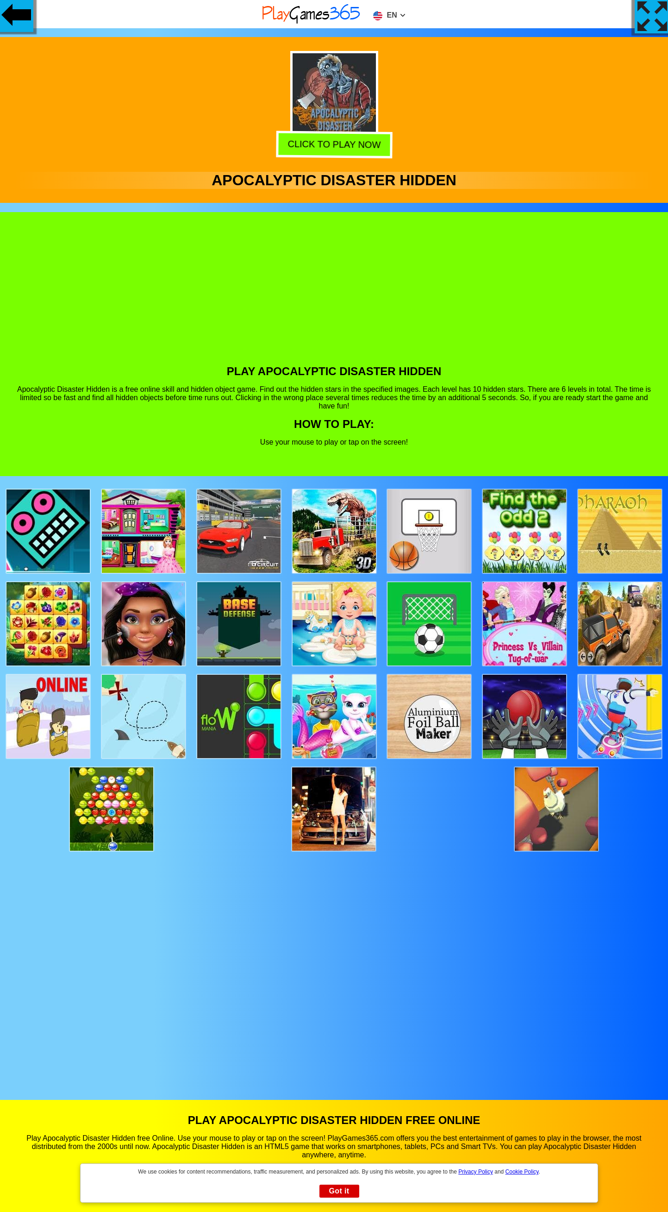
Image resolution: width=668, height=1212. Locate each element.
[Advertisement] (334, 295)
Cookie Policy (522, 1171)
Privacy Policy (475, 1171)
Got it (339, 1191)
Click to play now (334, 145)
